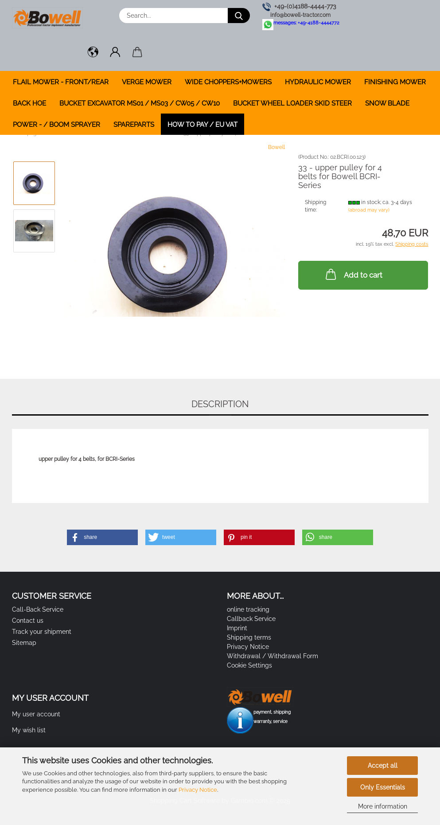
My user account (36, 714)
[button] (93, 53)
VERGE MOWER (146, 82)
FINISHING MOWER (395, 82)
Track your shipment (41, 631)
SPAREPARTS (133, 125)
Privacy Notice (198, 789)
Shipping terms (249, 637)
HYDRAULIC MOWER (318, 82)
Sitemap (24, 642)
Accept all (382, 765)
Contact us (27, 620)
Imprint (237, 628)
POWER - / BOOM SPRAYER (56, 125)
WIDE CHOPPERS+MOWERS (228, 82)
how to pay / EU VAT (202, 125)
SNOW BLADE (387, 103)
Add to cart (353, 274)
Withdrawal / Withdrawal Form (272, 656)
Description (220, 404)
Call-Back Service (37, 609)
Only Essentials (382, 787)
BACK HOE (29, 103)
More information (382, 806)
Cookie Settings (249, 665)
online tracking (248, 609)
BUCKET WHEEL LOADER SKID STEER (292, 103)
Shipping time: (315, 206)
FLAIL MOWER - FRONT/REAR (61, 82)
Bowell (276, 147)
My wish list (29, 730)
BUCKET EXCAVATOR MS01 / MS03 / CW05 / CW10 (139, 103)
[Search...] (239, 15)
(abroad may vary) (368, 210)
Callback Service (251, 618)
